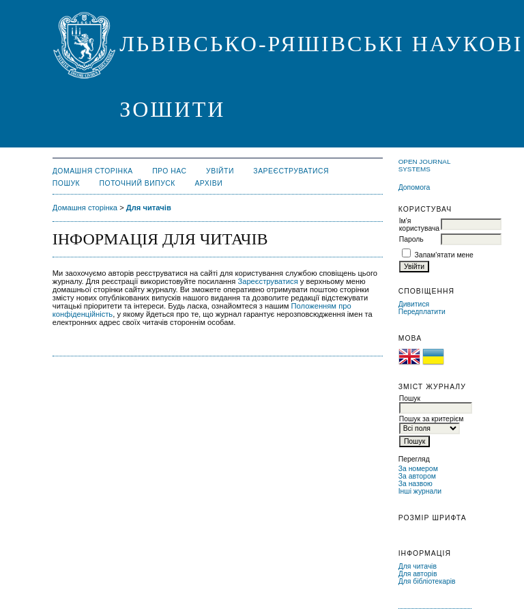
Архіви (208, 183)
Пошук (66, 183)
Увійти (220, 171)
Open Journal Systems (424, 165)
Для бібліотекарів (427, 581)
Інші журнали (419, 491)
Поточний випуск (137, 183)
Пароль (411, 239)
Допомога (414, 187)
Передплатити (422, 311)
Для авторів (417, 574)
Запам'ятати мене (444, 255)
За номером (418, 468)
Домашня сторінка (93, 171)
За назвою (415, 483)
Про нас (169, 171)
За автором (417, 476)
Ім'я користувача (419, 224)
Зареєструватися (291, 171)
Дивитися (414, 304)
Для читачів (417, 566)
